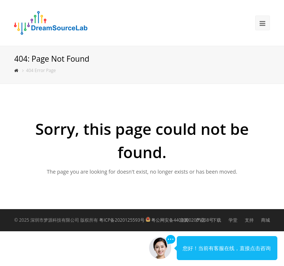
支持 (249, 220)
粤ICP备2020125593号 (122, 220)
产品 (200, 220)
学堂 (233, 220)
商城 (265, 220)
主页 (184, 220)
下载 (216, 220)
